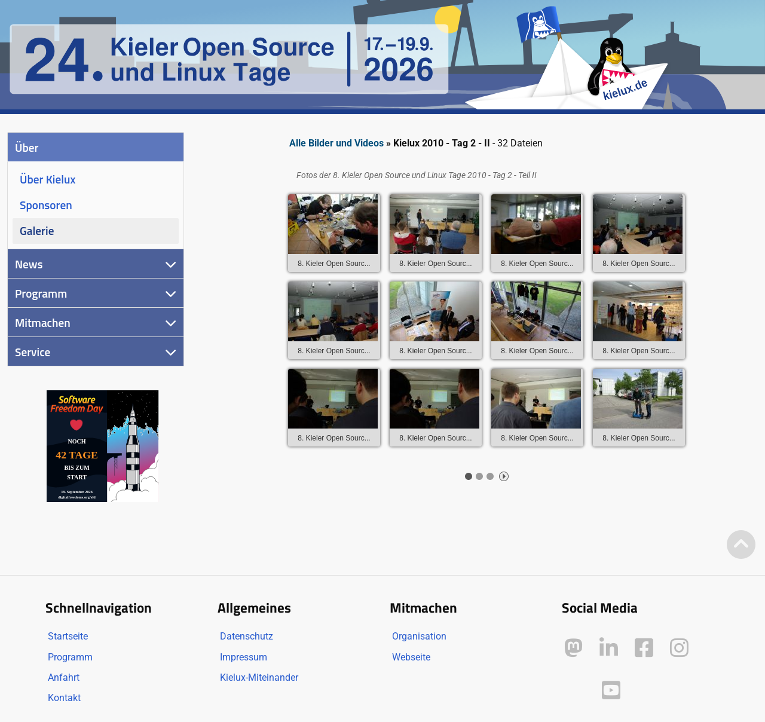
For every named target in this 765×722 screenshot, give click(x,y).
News (29, 264)
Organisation (419, 636)
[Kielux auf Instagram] (679, 648)
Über (26, 147)
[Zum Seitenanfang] (741, 545)
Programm (41, 293)
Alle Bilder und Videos (336, 143)
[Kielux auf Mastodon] (573, 648)
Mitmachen (43, 322)
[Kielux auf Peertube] (574, 688)
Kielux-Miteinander (259, 677)
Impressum (243, 657)
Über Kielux (47, 179)
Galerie (37, 230)
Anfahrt (63, 677)
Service (32, 351)
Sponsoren (46, 204)
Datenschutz (246, 636)
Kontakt (64, 697)
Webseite (411, 657)
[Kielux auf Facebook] (644, 648)
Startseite (68, 636)
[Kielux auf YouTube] (611, 691)
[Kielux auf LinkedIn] (608, 648)
